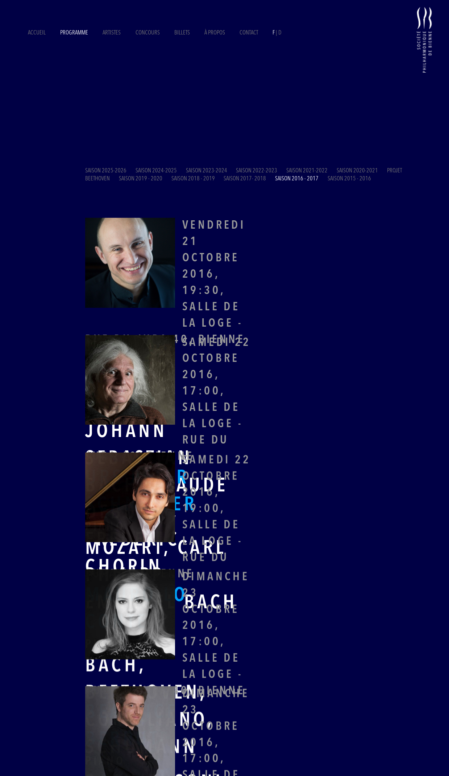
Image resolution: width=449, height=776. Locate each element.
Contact (249, 33)
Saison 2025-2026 (105, 171)
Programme (74, 33)
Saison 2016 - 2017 (297, 179)
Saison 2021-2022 (307, 171)
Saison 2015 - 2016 (349, 179)
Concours (148, 33)
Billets (182, 33)
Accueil (37, 33)
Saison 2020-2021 (357, 171)
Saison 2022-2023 (256, 171)
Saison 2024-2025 (156, 171)
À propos (214, 33)
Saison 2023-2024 (206, 171)
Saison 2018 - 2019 (193, 179)
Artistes (112, 33)
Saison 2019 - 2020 (140, 179)
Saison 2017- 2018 (245, 179)
